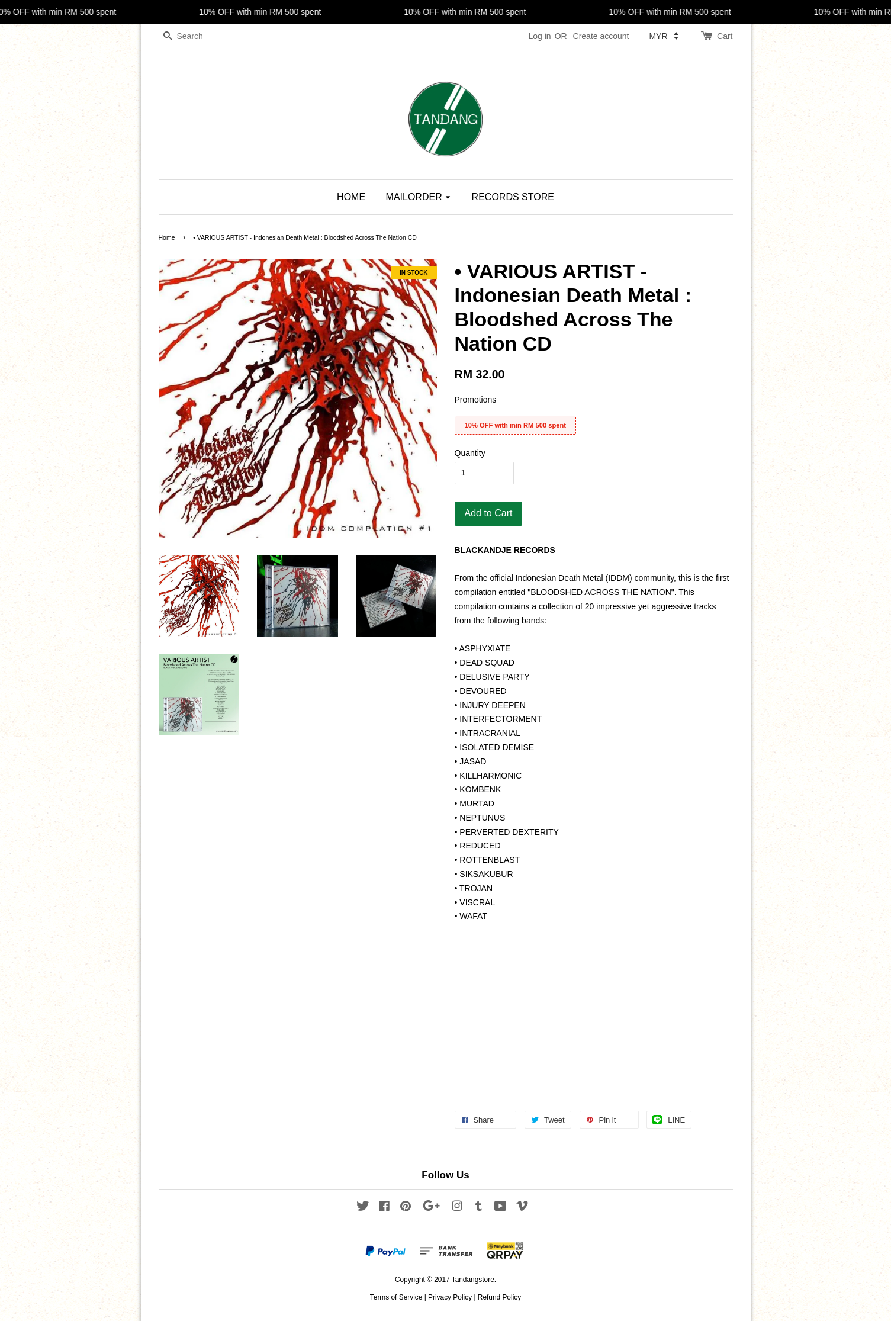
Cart (724, 36)
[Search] (194, 36)
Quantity (470, 453)
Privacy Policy (450, 1297)
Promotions (476, 399)
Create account (601, 36)
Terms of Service (396, 1297)
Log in (539, 36)
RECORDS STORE (513, 197)
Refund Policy (499, 1297)
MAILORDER (419, 197)
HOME (351, 197)
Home (167, 237)
